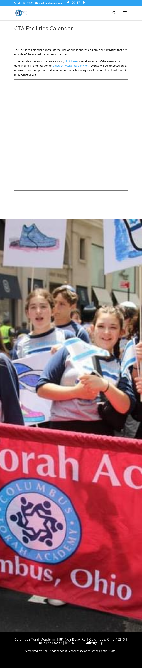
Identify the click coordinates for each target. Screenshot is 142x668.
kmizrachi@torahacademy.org (70, 65)
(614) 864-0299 (25, 2)
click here (71, 61)
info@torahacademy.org (84, 642)
